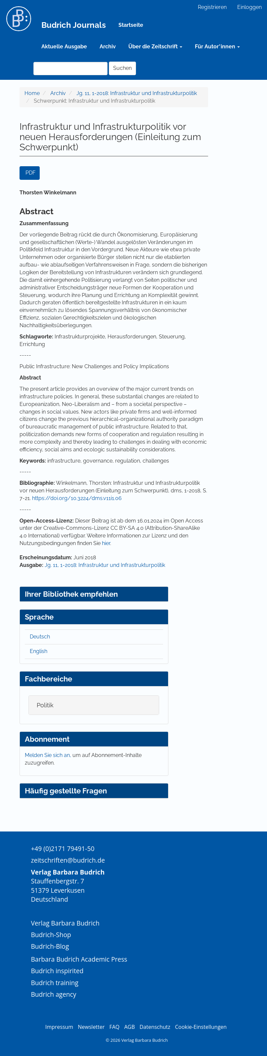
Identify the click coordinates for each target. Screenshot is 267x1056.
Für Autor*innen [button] (217, 46)
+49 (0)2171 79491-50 (62, 848)
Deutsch (40, 636)
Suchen (122, 68)
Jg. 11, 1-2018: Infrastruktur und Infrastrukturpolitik (136, 93)
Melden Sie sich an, (48, 755)
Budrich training (54, 982)
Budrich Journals (73, 25)
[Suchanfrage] (70, 68)
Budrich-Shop (51, 934)
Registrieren (212, 7)
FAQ (114, 1027)
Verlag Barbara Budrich (65, 923)
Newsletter (91, 1027)
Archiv (108, 46)
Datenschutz (155, 1027)
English (38, 651)
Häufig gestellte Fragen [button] (66, 790)
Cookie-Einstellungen (201, 1027)
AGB (129, 1027)
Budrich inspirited (57, 970)
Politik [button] (45, 705)
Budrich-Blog (50, 946)
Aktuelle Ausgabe (64, 46)
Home (32, 93)
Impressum (59, 1027)
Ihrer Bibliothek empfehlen (71, 594)
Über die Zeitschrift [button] (155, 46)
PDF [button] (30, 173)
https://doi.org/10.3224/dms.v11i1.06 (77, 498)
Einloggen (249, 7)
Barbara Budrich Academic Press (79, 959)
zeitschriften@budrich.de (68, 860)
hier (106, 543)
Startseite (130, 25)
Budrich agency (53, 994)
